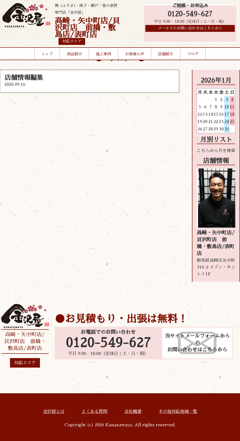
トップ (47, 54)
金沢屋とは (53, 411)
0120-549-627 (190, 14)
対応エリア (25, 363)
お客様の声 (134, 54)
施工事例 (103, 54)
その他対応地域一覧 (178, 411)
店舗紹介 (165, 54)
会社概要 (133, 411)
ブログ (193, 54)
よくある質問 (94, 411)
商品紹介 (74, 54)
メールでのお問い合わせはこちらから (190, 30)
